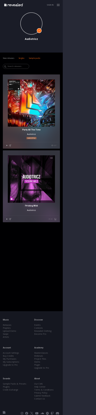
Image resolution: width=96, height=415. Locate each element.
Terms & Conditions (60, 389)
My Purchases (9, 358)
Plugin (54, 364)
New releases (8, 58)
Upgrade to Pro (10, 364)
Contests (55, 328)
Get (87, 179)
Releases (7, 325)
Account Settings (11, 353)
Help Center (56, 386)
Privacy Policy (57, 392)
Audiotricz (48, 167)
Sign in (83, 5)
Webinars (55, 355)
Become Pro (57, 334)
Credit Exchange (10, 389)
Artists (6, 337)
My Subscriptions (11, 361)
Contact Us (56, 398)
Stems (54, 361)
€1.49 (86, 286)
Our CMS (55, 383)
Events (54, 325)
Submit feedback (59, 395)
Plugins (6, 386)
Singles (21, 58)
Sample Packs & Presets (14, 383)
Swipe (6, 334)
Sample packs (34, 58)
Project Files (57, 358)
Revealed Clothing (59, 331)
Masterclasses (58, 353)
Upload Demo (9, 331)
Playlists (7, 328)
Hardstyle (48, 171)
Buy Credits (8, 355)
